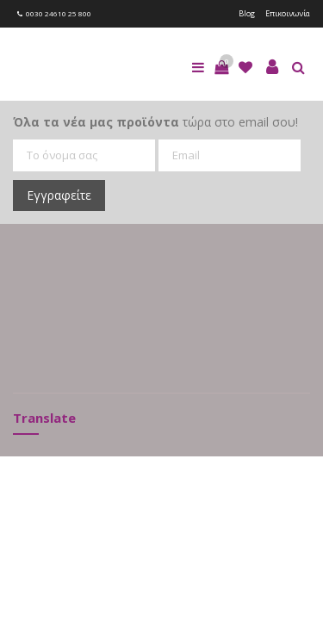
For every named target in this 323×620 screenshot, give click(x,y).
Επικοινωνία (287, 13)
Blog (247, 13)
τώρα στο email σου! (155, 122)
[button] (221, 67)
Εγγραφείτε (59, 195)
